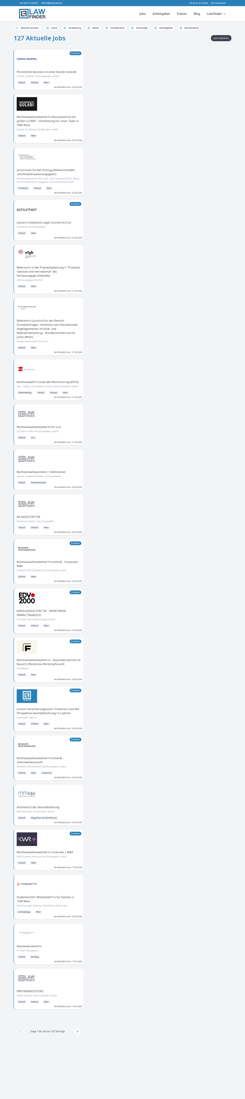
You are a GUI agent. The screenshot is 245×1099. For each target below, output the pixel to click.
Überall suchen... (27, 27)
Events (182, 14)
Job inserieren (218, 3)
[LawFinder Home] (32, 13)
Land (51, 27)
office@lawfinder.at (51, 3)
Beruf (93, 27)
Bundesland (189, 27)
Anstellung (72, 27)
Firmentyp (139, 27)
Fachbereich (115, 27)
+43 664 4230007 (28, 3)
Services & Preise (198, 3)
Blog (197, 14)
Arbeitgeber (161, 14)
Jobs (142, 14)
